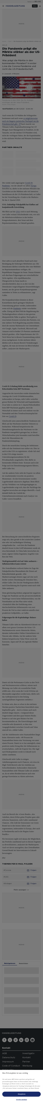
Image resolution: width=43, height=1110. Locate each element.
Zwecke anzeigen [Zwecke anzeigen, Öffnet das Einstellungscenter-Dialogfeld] (21, 1099)
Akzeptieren (21, 1094)
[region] (21, 1090)
